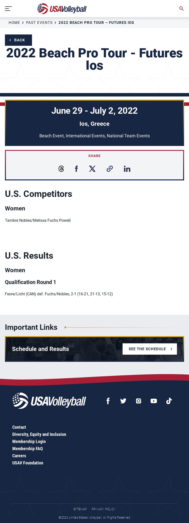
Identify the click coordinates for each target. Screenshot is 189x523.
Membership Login (29, 441)
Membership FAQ (27, 448)
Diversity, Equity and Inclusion (39, 434)
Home (14, 22)
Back (19, 40)
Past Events (39, 22)
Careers (19, 455)
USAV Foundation (27, 462)
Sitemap (80, 509)
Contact (19, 427)
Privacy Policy (104, 509)
